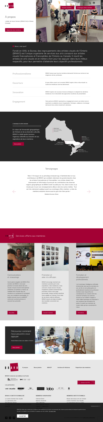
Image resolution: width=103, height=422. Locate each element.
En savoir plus (52, 412)
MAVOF (49, 367)
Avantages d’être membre (84, 8)
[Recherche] (90, 3)
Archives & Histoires (64, 367)
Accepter (22, 417)
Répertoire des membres (14, 30)
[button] (14, 191)
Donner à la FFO (85, 382)
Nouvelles (11, 313)
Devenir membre (66, 8)
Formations (81, 313)
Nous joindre (17, 144)
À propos (25, 367)
